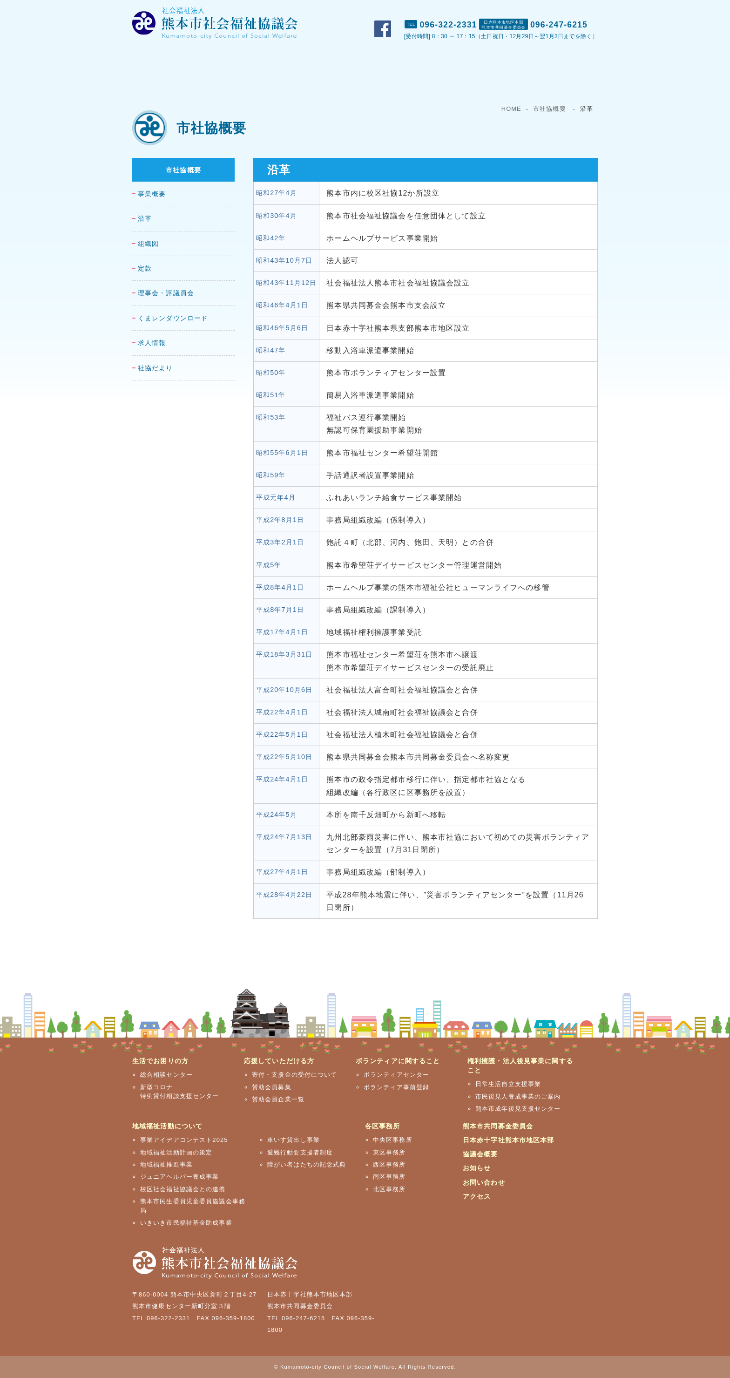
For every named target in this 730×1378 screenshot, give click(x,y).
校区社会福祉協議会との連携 (183, 1189)
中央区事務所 (392, 1139)
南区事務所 (389, 1176)
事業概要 (152, 193)
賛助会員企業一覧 (278, 1099)
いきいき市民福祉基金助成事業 (186, 1222)
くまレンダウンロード (173, 318)
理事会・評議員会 (166, 293)
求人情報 (152, 342)
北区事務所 (389, 1189)
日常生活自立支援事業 (508, 1083)
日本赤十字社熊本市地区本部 (508, 1140)
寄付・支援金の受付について (295, 1074)
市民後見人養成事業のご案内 (518, 1096)
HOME (511, 108)
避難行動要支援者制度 (300, 1152)
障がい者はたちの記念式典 (306, 1164)
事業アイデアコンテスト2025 (184, 1139)
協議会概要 (480, 1154)
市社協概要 (432, 10)
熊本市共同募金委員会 (498, 1126)
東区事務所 (389, 1152)
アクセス (581, 10)
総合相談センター (166, 1074)
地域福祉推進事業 (166, 1164)
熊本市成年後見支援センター (518, 1108)
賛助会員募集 (271, 1087)
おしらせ (480, 10)
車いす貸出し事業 (293, 1139)
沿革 (145, 218)
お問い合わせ (531, 10)
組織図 (148, 243)
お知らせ (477, 1168)
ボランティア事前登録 (396, 1087)
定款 (145, 268)
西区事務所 (389, 1164)
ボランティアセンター (396, 1074)
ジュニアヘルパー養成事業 (179, 1176)
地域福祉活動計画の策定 (176, 1152)
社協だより (155, 368)
